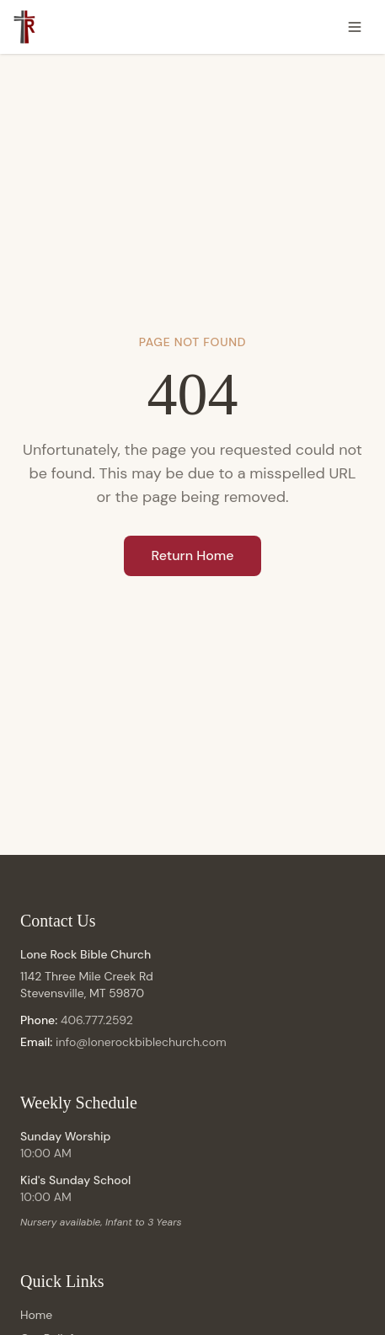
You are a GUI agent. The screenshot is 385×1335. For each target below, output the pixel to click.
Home (36, 1314)
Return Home (192, 555)
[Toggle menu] (355, 27)
